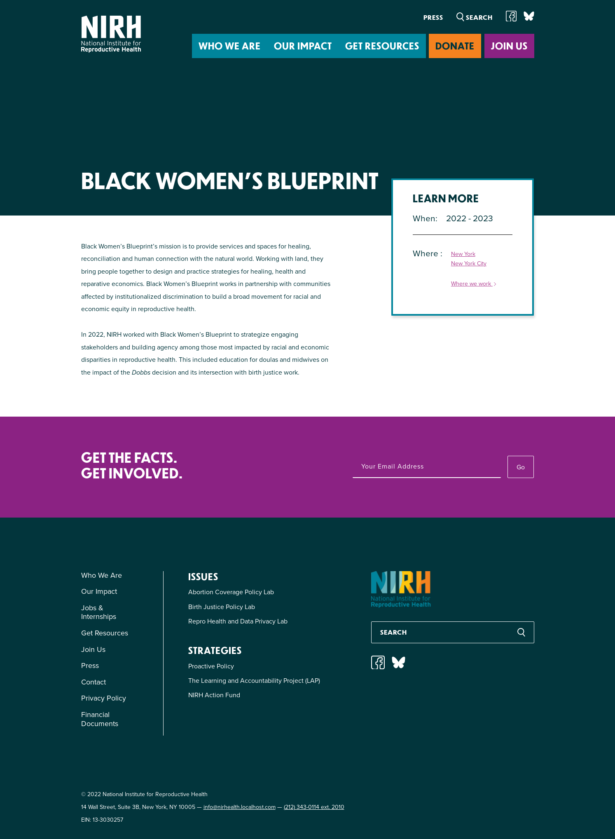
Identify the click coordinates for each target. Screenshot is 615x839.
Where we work (474, 284)
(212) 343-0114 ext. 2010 (314, 807)
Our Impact (303, 46)
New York (463, 254)
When (424, 218)
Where (426, 253)
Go (521, 467)
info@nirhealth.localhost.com (239, 807)
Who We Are (230, 46)
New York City (468, 263)
